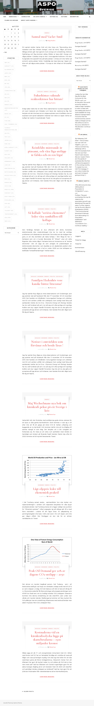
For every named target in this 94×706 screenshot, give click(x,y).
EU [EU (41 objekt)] (7, 117)
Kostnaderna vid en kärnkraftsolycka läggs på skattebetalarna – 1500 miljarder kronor (47, 637)
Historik (64, 16)
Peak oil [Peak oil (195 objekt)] (9, 189)
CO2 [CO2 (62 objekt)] (7, 87)
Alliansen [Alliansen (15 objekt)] (9, 69)
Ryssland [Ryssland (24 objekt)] (9, 200)
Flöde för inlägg (80, 240)
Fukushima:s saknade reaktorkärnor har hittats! (47, 97)
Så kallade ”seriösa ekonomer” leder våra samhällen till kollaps (47, 216)
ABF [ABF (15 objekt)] (7, 62)
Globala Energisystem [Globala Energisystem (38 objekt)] (11, 128)
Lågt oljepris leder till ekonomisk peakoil (47, 490)
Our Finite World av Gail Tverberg (83, 88)
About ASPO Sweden (28, 20)
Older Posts (28, 691)
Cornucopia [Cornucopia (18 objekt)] (10, 90)
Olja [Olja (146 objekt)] (8, 186)
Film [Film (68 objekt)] (7, 120)
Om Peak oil (54, 16)
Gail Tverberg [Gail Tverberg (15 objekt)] (11, 124)
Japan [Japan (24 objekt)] (8, 140)
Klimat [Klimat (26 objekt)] (8, 150)
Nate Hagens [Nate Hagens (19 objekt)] (10, 172)
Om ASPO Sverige (39, 16)
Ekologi (40, 91)
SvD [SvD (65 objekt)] (7, 203)
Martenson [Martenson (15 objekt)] (10, 168)
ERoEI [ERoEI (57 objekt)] (8, 113)
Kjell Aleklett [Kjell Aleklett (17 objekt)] (11, 147)
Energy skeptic (83, 181)
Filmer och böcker (11, 20)
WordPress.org (80, 251)
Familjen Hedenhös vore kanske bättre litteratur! (47, 282)
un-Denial (84, 134)
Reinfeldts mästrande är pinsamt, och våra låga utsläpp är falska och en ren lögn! (47, 151)
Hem (4, 16)
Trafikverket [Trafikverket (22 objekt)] (11, 214)
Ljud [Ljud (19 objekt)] (7, 165)
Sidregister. (25, 16)
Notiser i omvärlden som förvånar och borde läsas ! (47, 343)
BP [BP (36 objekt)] (7, 83)
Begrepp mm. (74, 16)
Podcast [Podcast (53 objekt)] (9, 193)
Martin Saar (52, 159)
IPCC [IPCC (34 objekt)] (8, 136)
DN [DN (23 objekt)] (7, 94)
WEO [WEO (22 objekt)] (8, 221)
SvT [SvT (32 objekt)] (7, 207)
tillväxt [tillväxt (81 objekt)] (9, 210)
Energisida (13, 16)
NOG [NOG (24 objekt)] (7, 179)
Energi (47, 32)
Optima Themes (17, 703)
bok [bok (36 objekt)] (7, 80)
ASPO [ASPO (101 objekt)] (8, 73)
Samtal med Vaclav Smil (47, 37)
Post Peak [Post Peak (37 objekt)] (10, 196)
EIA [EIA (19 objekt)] (7, 101)
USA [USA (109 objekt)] (8, 217)
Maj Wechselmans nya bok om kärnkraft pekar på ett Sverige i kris (47, 406)
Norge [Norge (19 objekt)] (8, 182)
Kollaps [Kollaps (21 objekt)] (9, 157)
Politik (56, 143)
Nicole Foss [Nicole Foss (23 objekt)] (10, 175)
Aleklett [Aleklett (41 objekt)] (9, 66)
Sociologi (53, 91)
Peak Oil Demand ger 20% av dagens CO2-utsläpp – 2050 (47, 572)
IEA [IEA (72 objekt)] (7, 133)
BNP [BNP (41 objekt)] (7, 76)
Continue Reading (47, 71)
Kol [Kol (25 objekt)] (7, 154)
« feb (5, 52)
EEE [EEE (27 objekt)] (7, 97)
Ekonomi (44, 143)
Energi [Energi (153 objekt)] (8, 104)
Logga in (78, 236)
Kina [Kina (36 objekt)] (7, 143)
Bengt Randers (51, 40)
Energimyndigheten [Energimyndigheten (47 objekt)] (11, 109)
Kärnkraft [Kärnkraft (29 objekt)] (10, 161)
